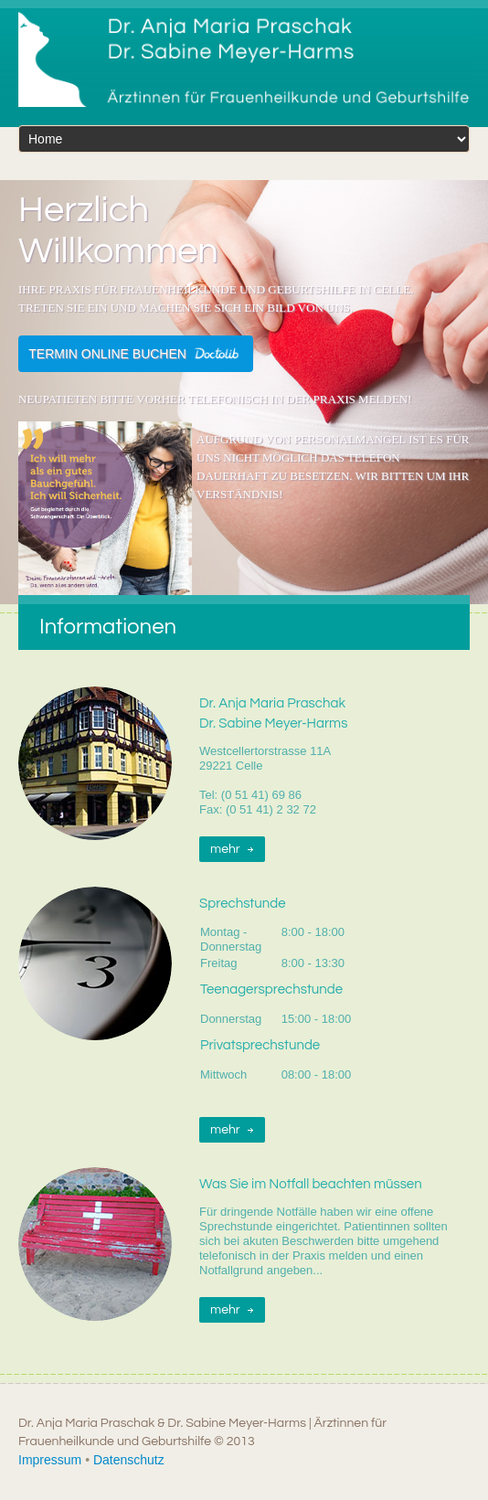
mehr (225, 849)
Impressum (49, 1459)
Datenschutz (128, 1459)
